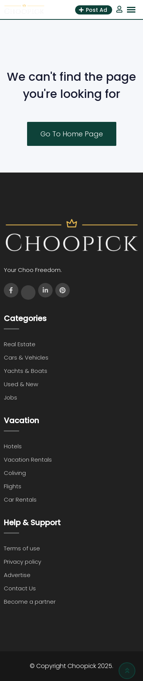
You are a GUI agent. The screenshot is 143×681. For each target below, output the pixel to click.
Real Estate (19, 344)
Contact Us (20, 588)
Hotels (13, 446)
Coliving (15, 473)
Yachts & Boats (25, 371)
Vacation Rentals (28, 460)
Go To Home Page (71, 134)
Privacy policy (22, 562)
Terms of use (22, 548)
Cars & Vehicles (26, 357)
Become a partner (30, 602)
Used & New (21, 384)
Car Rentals (20, 500)
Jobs (10, 397)
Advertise (17, 575)
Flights (12, 486)
